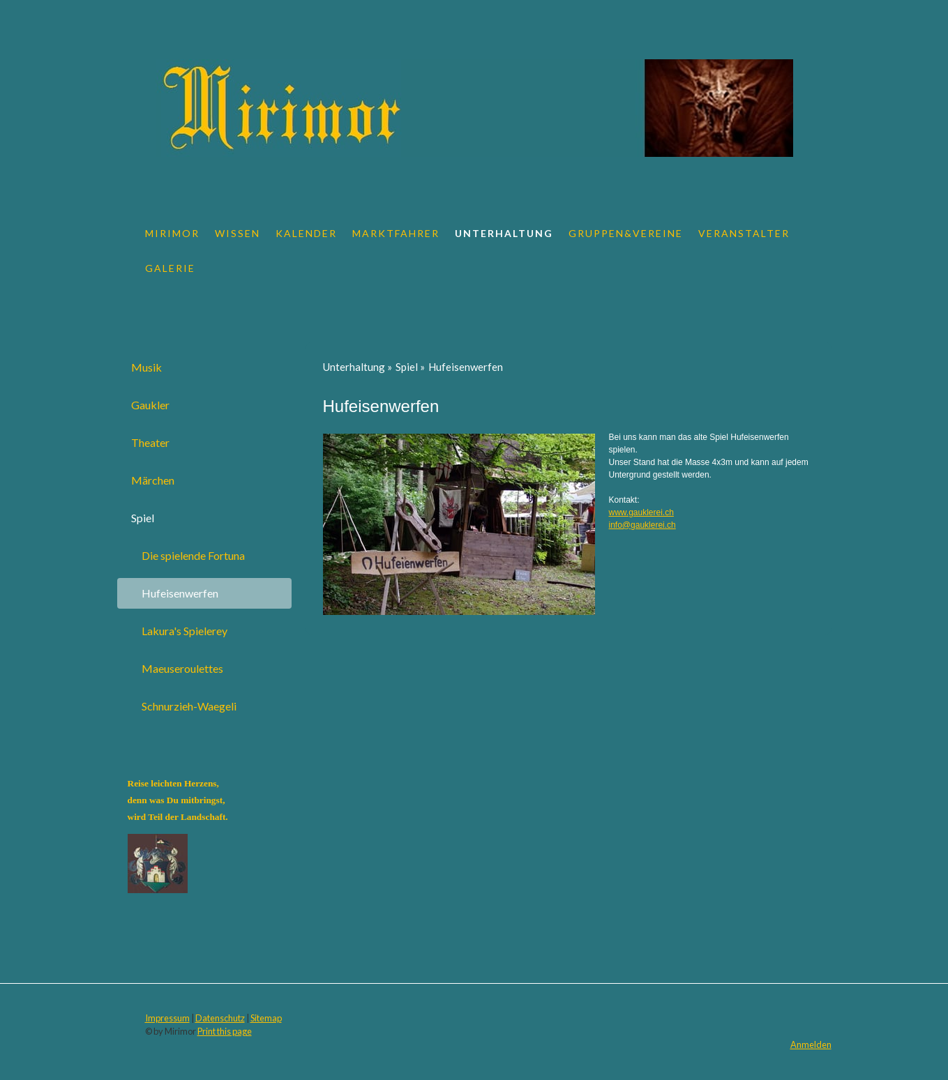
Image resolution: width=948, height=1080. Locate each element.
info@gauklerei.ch (642, 525)
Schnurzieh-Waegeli (189, 706)
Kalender (306, 233)
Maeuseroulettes (182, 668)
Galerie (170, 268)
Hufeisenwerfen (180, 593)
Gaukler (150, 404)
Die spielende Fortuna (193, 555)
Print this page (224, 1031)
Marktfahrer (395, 233)
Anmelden (811, 1044)
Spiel (142, 517)
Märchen (152, 480)
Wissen (237, 233)
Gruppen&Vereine (626, 233)
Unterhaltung (504, 233)
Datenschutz (220, 1018)
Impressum (167, 1018)
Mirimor (172, 233)
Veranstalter (744, 233)
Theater (150, 442)
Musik (146, 367)
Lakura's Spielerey (184, 630)
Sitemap (266, 1018)
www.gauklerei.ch (641, 512)
